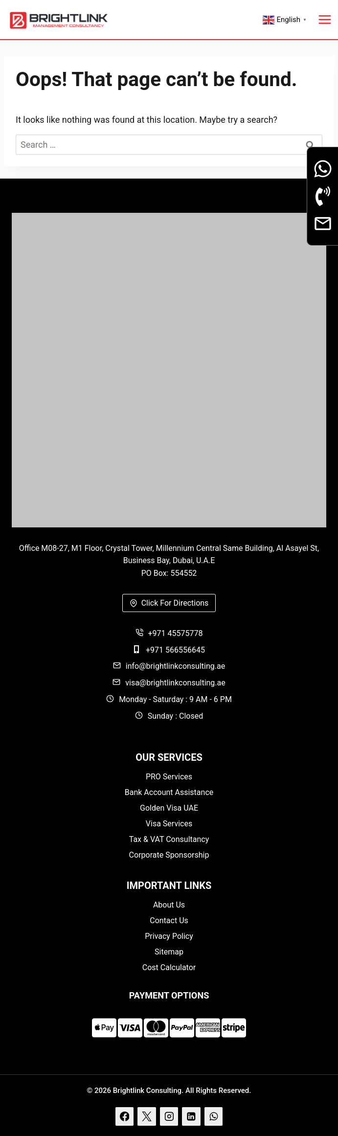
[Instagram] (169, 1116)
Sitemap (169, 951)
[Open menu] (325, 19)
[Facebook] (125, 1116)
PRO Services (169, 776)
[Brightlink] (169, 370)
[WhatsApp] (214, 1116)
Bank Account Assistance (169, 792)
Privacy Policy (169, 936)
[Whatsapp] (323, 169)
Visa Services (169, 823)
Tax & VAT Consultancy (169, 839)
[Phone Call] (323, 196)
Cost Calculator (169, 967)
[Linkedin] (191, 1116)
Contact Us (169, 920)
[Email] (323, 223)
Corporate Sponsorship (169, 855)
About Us (169, 904)
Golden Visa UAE (169, 808)
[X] (147, 1116)
